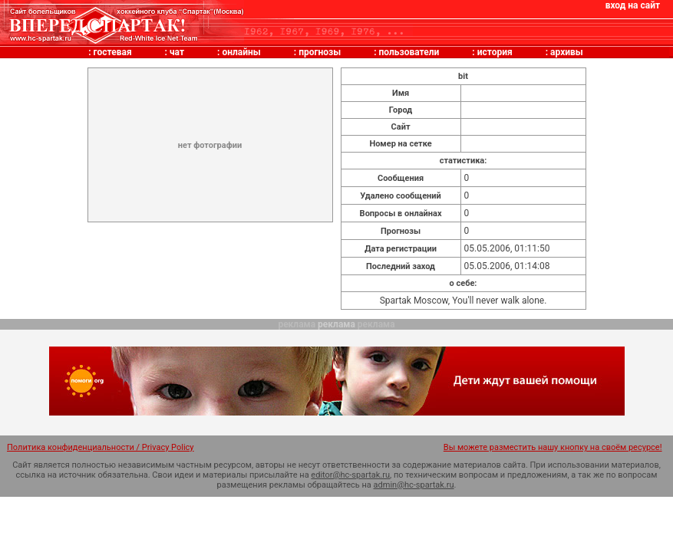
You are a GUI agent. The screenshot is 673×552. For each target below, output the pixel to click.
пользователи (409, 52)
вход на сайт (632, 5)
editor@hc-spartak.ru (350, 475)
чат (177, 52)
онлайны (241, 52)
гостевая (113, 52)
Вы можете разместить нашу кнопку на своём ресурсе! (553, 447)
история (495, 52)
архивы (566, 52)
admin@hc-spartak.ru (414, 485)
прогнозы (320, 52)
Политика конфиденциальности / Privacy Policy (100, 447)
